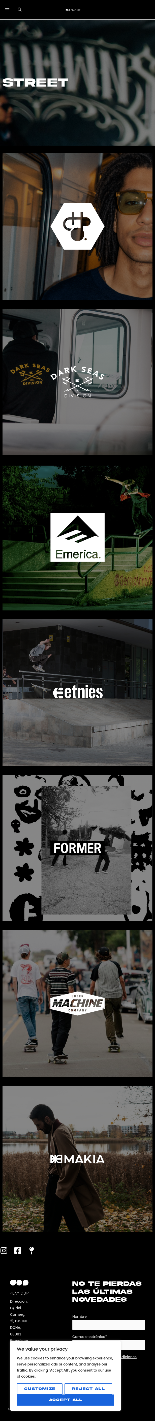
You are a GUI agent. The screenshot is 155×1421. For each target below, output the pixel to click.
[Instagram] (4, 1251)
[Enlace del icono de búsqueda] (20, 10)
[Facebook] (18, 1251)
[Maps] (32, 1251)
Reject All (88, 1389)
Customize (39, 1389)
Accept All (65, 1400)
